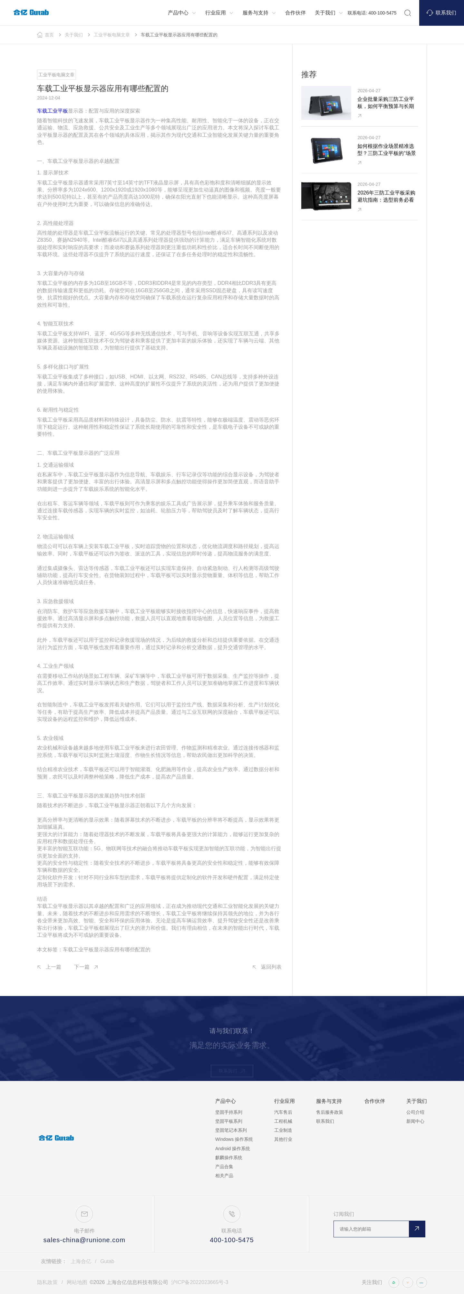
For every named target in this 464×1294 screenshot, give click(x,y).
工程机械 (283, 1121)
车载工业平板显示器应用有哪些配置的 (179, 34)
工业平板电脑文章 (112, 34)
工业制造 (283, 1130)
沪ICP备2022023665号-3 (199, 1282)
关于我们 (74, 34)
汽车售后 (283, 1112)
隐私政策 (47, 1282)
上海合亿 (81, 1261)
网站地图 (77, 1282)
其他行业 (283, 1139)
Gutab (107, 1261)
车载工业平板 (52, 112)
